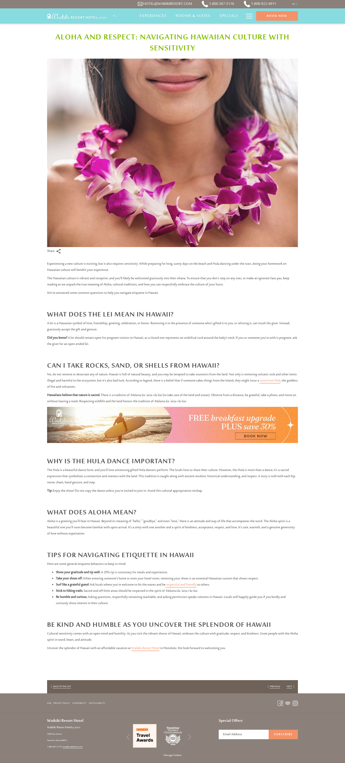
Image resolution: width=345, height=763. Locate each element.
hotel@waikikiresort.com (72, 747)
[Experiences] (153, 16)
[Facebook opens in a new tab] (280, 703)
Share (54, 251)
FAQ (49, 703)
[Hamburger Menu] (248, 16)
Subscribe (283, 734)
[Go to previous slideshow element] (128, 737)
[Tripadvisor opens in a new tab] (287, 703)
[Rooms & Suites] (193, 16)
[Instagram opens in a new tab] (295, 703)
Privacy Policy (61, 703)
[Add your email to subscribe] (244, 734)
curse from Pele (270, 380)
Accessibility (79, 703)
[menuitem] (49, 703)
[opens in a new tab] (145, 736)
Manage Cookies (172, 755)
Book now (277, 16)
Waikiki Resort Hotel (145, 648)
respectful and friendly (180, 585)
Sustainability (97, 703)
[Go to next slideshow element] (189, 737)
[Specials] (229, 16)
